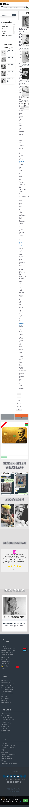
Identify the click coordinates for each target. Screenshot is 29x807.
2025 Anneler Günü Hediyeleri (10, 78)
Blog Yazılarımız (9, 9)
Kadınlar (19, 393)
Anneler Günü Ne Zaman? (10, 50)
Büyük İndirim (21, 418)
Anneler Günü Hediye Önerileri (10, 71)
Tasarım (19, 406)
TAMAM (25, 800)
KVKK (19, 801)
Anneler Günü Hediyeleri (10, 57)
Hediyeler (19, 409)
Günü (19, 397)
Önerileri (25, 111)
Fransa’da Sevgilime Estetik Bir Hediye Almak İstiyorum (14, 623)
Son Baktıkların (8, 415)
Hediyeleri (25, 109)
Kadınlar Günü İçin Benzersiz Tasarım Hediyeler (17, 9)
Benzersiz (19, 403)
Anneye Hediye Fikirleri (10, 64)
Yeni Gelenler (21, 415)
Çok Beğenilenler (7, 418)
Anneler (25, 107)
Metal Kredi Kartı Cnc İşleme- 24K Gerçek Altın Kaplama (13, 450)
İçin (19, 400)
